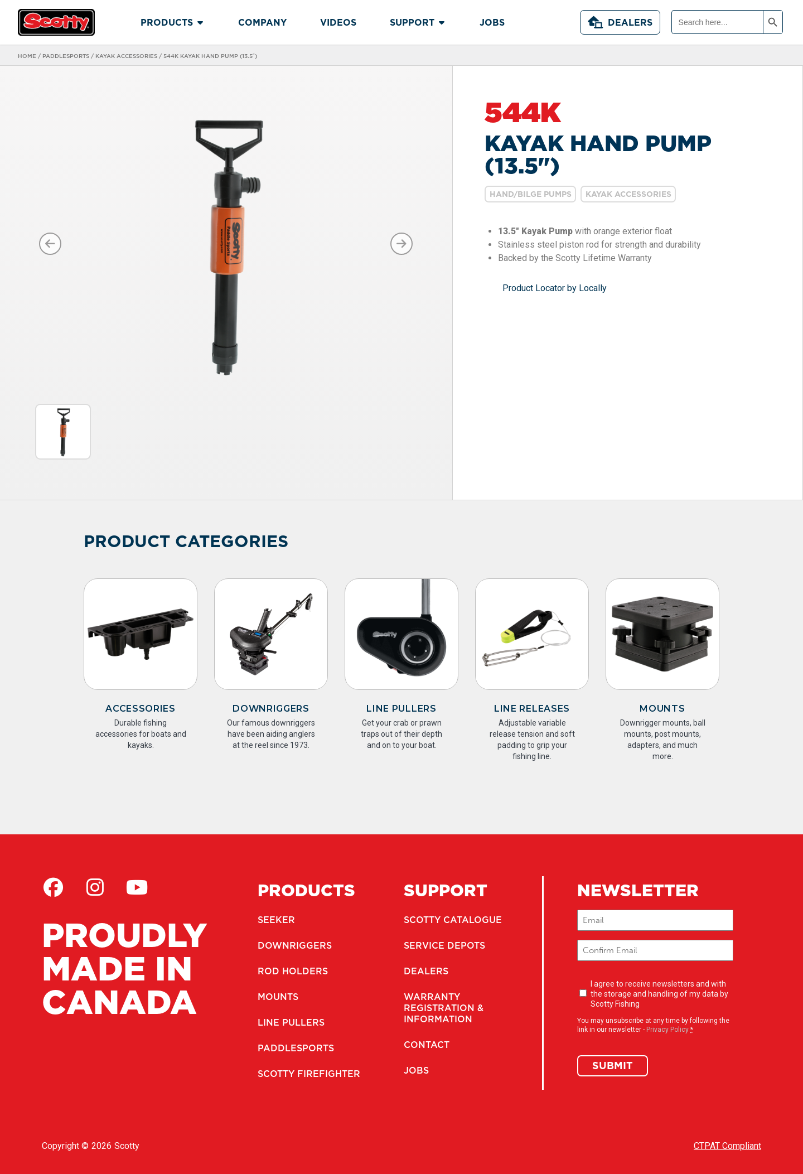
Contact (426, 1044)
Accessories (140, 708)
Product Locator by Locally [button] (554, 288)
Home (27, 56)
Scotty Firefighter (309, 1073)
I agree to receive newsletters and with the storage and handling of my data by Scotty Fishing (659, 993)
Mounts (662, 708)
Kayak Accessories (126, 56)
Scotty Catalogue (453, 920)
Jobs (416, 1070)
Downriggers (271, 708)
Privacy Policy (667, 1029)
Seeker (276, 920)
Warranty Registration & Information (443, 1008)
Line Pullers (401, 708)
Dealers (620, 22)
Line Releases (532, 708)
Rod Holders (293, 971)
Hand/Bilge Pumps (531, 194)
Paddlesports (65, 56)
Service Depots (444, 945)
